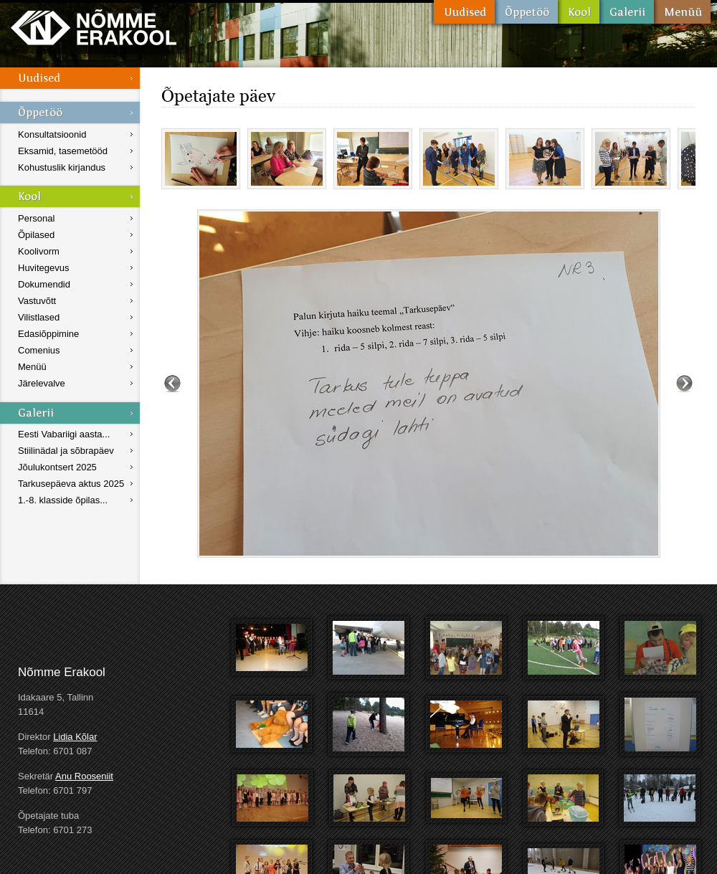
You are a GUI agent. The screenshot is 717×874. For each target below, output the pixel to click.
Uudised (464, 12)
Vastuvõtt (37, 300)
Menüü (682, 12)
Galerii (626, 12)
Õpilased (36, 234)
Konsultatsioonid (52, 134)
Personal (36, 218)
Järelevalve (41, 383)
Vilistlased (39, 317)
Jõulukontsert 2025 (57, 467)
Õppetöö (526, 12)
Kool (578, 12)
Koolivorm (39, 251)
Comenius (39, 350)
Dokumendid (44, 284)
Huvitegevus (44, 267)
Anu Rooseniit (84, 776)
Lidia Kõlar (75, 736)
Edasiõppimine (48, 333)
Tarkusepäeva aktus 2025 (71, 483)
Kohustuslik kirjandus (61, 167)
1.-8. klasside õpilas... (63, 500)
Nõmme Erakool (93, 27)
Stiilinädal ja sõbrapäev (66, 450)
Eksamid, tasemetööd (63, 151)
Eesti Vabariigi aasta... (64, 434)
